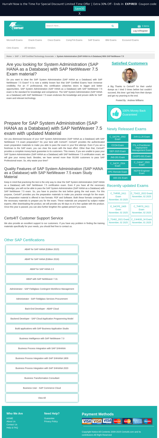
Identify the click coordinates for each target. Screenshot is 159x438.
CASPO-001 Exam (142, 156)
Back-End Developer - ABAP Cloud (42, 308)
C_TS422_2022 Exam (141, 195)
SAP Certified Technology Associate (38, 56)
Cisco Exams (54, 40)
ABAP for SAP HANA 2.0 (42, 269)
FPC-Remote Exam (117, 172)
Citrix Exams (13, 48)
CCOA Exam (117, 145)
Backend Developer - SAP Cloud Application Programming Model (42, 318)
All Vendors (29, 48)
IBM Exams (111, 40)
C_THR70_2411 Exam (141, 209)
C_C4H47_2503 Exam (142, 163)
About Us (11, 421)
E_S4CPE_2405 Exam (118, 209)
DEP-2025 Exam (117, 151)
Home (9, 56)
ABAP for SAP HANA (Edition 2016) (42, 259)
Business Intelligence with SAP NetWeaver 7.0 (41, 338)
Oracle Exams (35, 40)
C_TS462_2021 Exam (118, 221)
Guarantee (49, 418)
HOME (10, 418)
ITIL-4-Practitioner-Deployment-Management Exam (141, 147)
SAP (17, 56)
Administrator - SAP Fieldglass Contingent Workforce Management (42, 289)
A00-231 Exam (120, 178)
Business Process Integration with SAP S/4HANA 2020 (42, 368)
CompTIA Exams (74, 40)
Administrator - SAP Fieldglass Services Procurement (42, 299)
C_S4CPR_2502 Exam (118, 137)
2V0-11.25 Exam (142, 136)
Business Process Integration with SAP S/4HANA (42, 348)
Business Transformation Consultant (41, 378)
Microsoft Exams (15, 40)
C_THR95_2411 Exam (118, 196)
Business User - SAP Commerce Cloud (42, 388)
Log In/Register (140, 31)
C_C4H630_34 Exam (141, 221)
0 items (143, 26)
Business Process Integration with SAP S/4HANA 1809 (42, 358)
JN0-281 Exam (117, 157)
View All (42, 398)
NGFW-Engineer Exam (142, 172)
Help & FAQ (12, 427)
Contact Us (12, 424)
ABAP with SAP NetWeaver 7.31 (42, 279)
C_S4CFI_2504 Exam (117, 164)
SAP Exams (94, 40)
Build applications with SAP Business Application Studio (42, 328)
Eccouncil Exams (130, 40)
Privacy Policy (51, 421)
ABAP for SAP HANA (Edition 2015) (42, 249)
